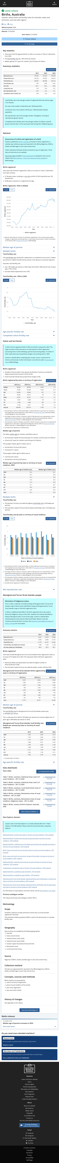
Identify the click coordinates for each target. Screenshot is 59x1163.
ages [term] (14, 434)
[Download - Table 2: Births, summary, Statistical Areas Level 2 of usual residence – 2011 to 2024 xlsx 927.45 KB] (49, 783)
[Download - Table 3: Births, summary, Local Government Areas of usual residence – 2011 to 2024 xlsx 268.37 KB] (49, 789)
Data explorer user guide (47, 891)
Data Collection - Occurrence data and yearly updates (29, 158)
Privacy (29, 1155)
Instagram (30, 1136)
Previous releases (30, 39)
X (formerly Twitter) (30, 1138)
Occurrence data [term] (10, 156)
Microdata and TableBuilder (29, 1089)
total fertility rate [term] (13, 59)
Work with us (29, 1108)
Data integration (29, 1094)
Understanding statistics (29, 1099)
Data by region (29, 1084)
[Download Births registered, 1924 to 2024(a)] (51, 189)
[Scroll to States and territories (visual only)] (23, 341)
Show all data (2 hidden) (28, 812)
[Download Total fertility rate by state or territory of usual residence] (51, 518)
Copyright (29, 1150)
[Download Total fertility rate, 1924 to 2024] (51, 280)
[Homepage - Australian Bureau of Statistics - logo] (29, 3)
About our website (29, 1106)
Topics (30, 1082)
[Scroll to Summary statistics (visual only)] (21, 66)
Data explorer (29, 1092)
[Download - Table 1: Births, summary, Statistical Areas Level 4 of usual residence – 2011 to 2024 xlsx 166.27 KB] (49, 778)
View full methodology (29, 1010)
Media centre (29, 1111)
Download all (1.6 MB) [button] (47, 771)
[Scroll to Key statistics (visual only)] (16, 51)
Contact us (29, 1118)
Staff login (29, 1160)
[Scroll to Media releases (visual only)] (16, 1016)
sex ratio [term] (27, 176)
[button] (5, 3)
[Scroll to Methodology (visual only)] (16, 904)
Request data (29, 1096)
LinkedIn (30, 1140)
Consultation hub (29, 1116)
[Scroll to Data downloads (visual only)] (19, 768)
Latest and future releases (29, 1079)
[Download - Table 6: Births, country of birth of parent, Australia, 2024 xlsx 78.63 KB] (49, 805)
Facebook (30, 1133)
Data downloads (28, 156)
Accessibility (29, 1158)
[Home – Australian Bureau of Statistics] (29, 1068)
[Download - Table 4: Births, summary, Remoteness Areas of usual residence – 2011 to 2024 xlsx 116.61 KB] (49, 794)
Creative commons (29, 1148)
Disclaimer (29, 1153)
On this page (30, 44)
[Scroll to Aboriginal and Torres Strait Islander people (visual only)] (43, 595)
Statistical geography (29, 1087)
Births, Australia (24, 142)
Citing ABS (29, 1113)
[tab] (6, 189)
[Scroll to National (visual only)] (12, 133)
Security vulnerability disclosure (29, 1120)
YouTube (30, 1143)
